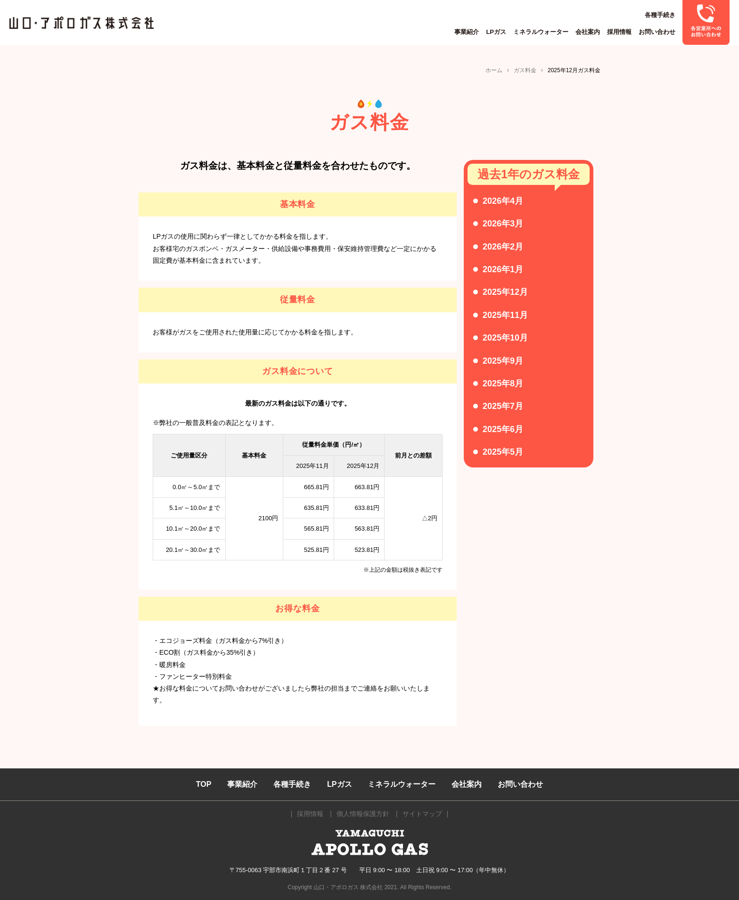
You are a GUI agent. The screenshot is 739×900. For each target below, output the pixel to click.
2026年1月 (503, 269)
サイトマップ (422, 813)
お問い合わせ (657, 31)
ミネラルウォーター (540, 31)
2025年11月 (505, 315)
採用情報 (619, 31)
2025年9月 (503, 361)
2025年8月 (503, 383)
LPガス (496, 31)
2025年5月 (503, 452)
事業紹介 (466, 31)
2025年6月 (503, 429)
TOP (204, 784)
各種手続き (660, 14)
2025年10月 (505, 337)
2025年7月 (503, 406)
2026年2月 (503, 246)
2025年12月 (505, 292)
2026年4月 (503, 201)
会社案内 (587, 31)
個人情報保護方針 (363, 813)
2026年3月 (503, 223)
